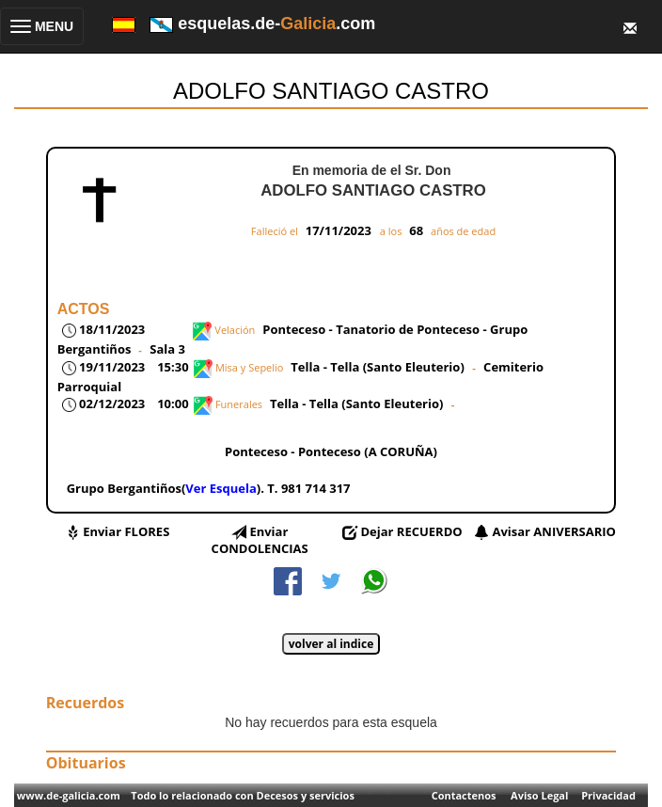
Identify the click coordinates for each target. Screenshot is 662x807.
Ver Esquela (220, 488)
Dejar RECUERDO (411, 531)
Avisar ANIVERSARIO (553, 531)
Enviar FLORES (126, 531)
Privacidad (608, 795)
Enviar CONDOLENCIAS (260, 540)
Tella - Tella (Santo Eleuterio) (379, 366)
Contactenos (464, 795)
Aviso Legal (539, 795)
